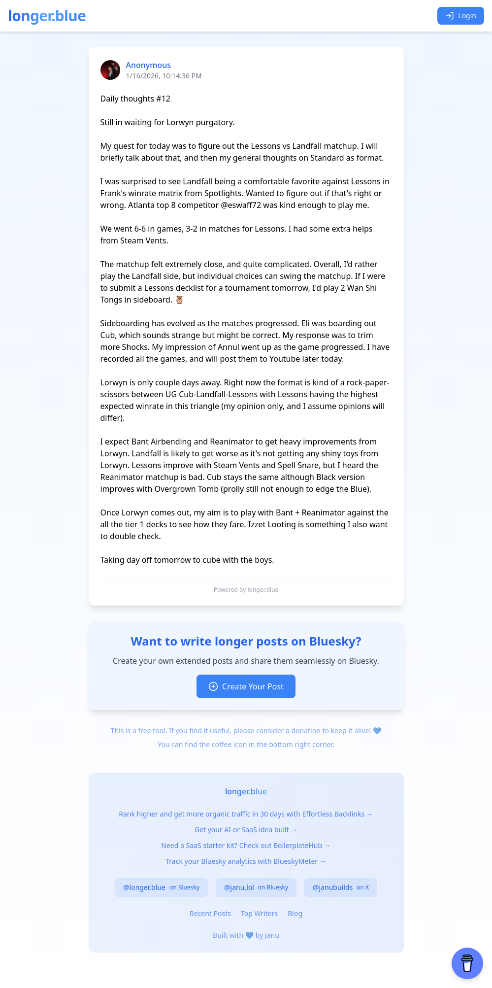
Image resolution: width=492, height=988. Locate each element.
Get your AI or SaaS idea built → (246, 829)
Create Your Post (246, 686)
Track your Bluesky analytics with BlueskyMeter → (246, 861)
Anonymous (148, 65)
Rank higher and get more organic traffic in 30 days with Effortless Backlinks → (246, 813)
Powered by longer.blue (246, 590)
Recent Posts (210, 913)
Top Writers (259, 913)
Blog (295, 913)
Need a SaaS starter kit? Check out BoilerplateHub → (245, 845)
